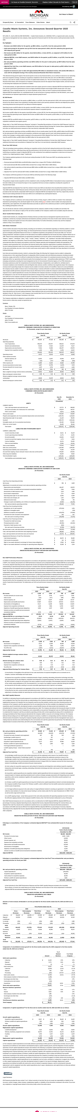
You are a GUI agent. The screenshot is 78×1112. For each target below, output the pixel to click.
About (48, 22)
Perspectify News (8, 22)
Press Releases (30, 22)
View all (74, 2)
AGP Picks (4, 2)
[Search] (70, 22)
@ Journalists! (19, 22)
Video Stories (40, 22)
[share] (74, 22)
